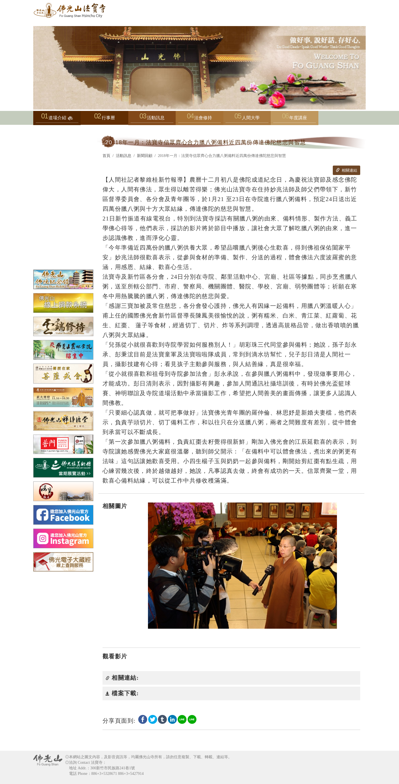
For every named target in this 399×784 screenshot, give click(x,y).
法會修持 (199, 119)
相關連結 (346, 170)
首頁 (106, 156)
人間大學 (247, 119)
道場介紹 (57, 119)
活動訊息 (152, 119)
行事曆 (108, 117)
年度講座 (294, 119)
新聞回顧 (144, 156)
